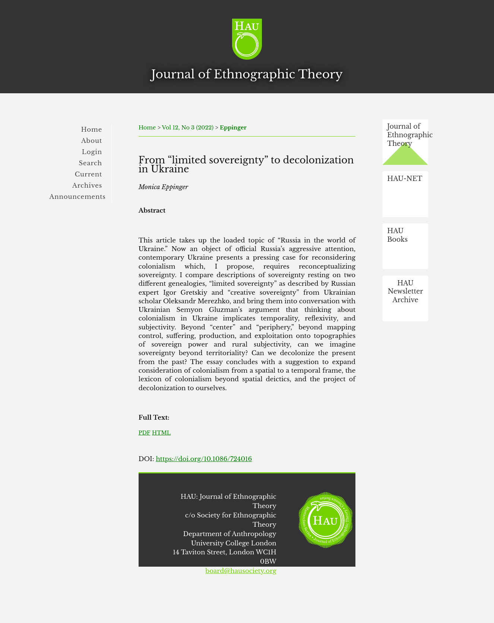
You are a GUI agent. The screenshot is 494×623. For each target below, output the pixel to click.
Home (91, 129)
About (91, 140)
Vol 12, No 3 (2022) (188, 127)
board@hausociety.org (240, 571)
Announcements (78, 196)
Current (88, 174)
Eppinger (233, 127)
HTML (161, 432)
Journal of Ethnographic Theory (407, 134)
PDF (144, 432)
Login (92, 152)
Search (90, 163)
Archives (87, 185)
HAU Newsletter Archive (405, 291)
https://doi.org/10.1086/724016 (204, 459)
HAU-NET (404, 179)
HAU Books (397, 235)
